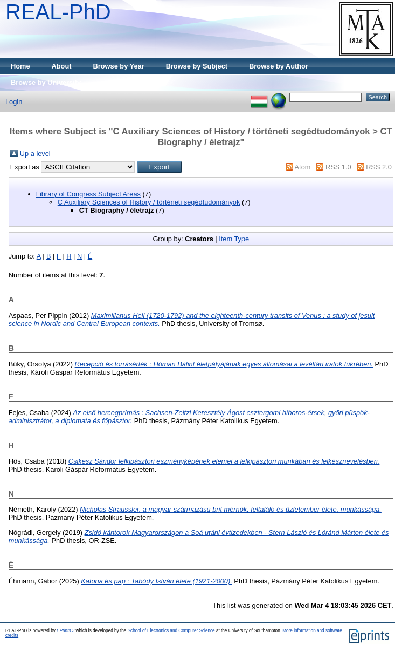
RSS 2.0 (379, 167)
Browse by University (46, 82)
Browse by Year (118, 66)
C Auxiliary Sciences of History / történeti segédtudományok (149, 202)
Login (13, 102)
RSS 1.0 (338, 167)
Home (20, 66)
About (62, 66)
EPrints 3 (65, 630)
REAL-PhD (58, 12)
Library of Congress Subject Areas (88, 194)
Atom (303, 167)
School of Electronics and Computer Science (171, 630)
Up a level (35, 154)
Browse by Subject (197, 66)
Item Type (234, 239)
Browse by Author (278, 66)
